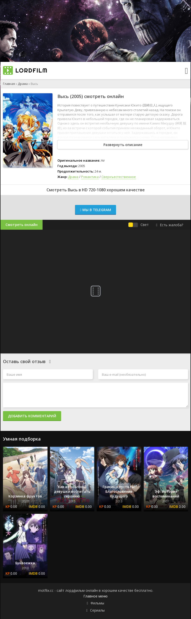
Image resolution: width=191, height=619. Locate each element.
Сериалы (97, 610)
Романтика (90, 176)
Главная (9, 84)
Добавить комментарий (32, 416)
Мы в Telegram (95, 209)
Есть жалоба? (169, 225)
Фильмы (97, 603)
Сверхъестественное (118, 176)
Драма (23, 84)
